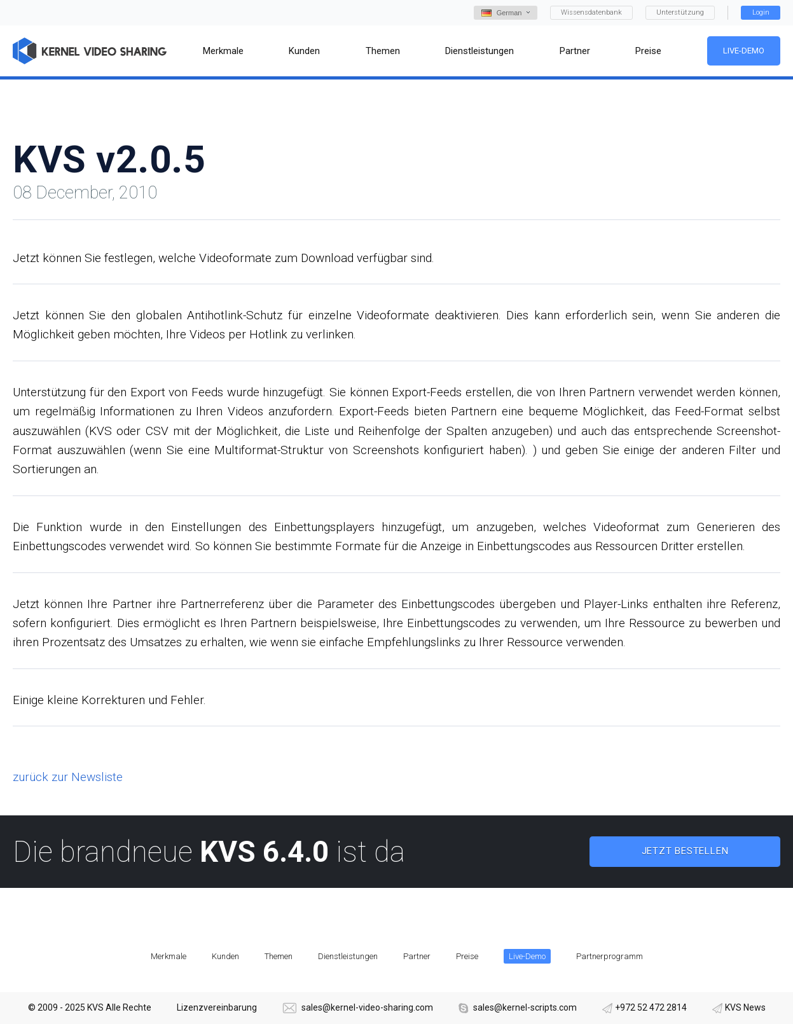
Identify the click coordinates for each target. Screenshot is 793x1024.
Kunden (225, 956)
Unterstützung (680, 12)
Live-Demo (743, 50)
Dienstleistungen (348, 956)
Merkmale (168, 956)
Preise (467, 956)
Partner (417, 956)
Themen (279, 956)
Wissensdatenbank (591, 12)
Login (760, 12)
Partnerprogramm (609, 956)
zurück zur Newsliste (68, 777)
